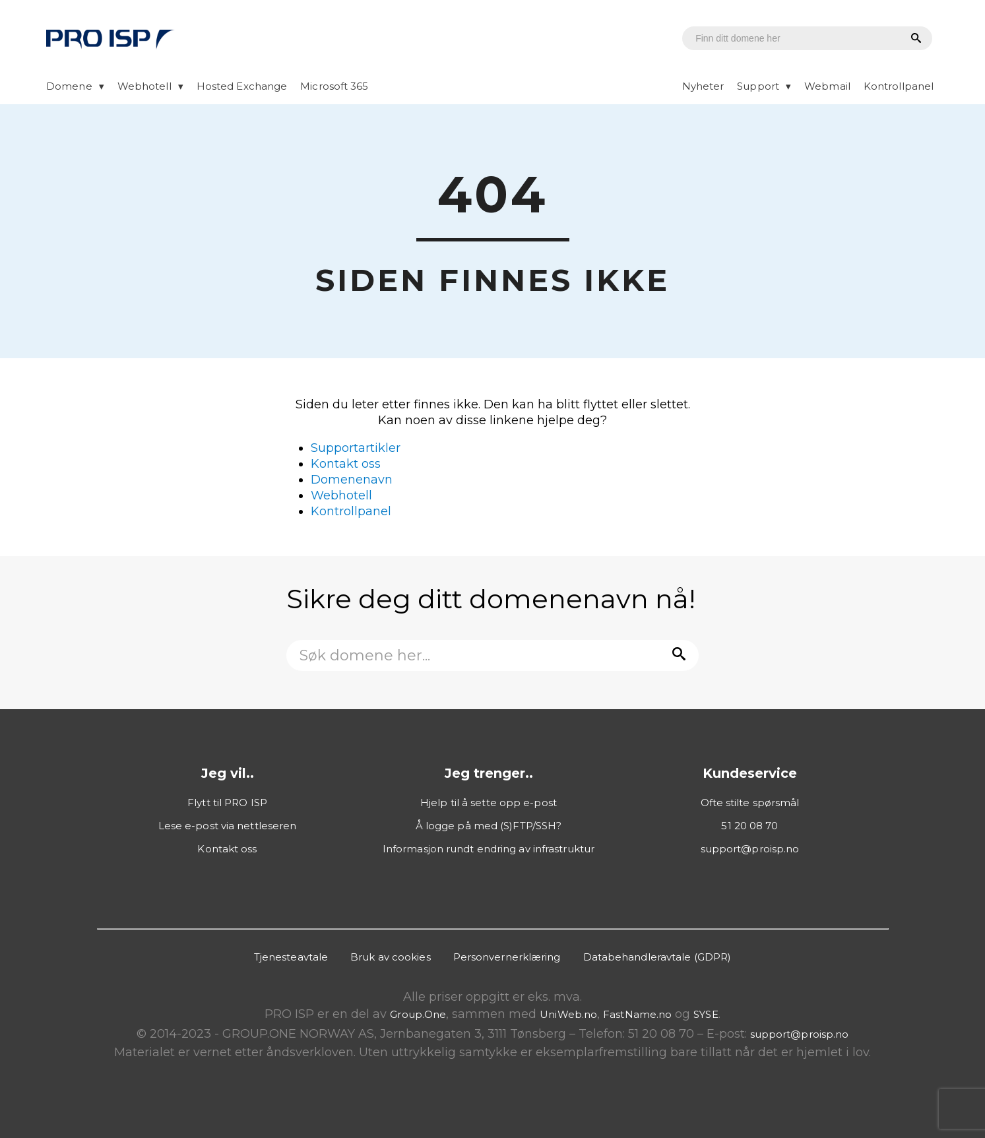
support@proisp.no (750, 848)
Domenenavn (352, 479)
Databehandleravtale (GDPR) (657, 957)
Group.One (418, 1014)
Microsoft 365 (334, 86)
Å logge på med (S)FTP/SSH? (489, 825)
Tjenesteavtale (291, 957)
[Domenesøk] (784, 38)
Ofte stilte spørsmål (750, 802)
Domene (69, 86)
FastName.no (637, 1014)
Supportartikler (355, 448)
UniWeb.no (568, 1014)
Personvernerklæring (507, 957)
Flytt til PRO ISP (227, 802)
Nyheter (703, 86)
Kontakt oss (346, 464)
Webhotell (144, 86)
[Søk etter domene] (914, 38)
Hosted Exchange (242, 86)
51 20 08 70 (749, 825)
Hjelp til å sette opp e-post (488, 802)
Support (758, 86)
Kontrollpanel (899, 86)
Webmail (827, 86)
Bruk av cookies (390, 957)
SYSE (705, 1014)
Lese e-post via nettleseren (227, 825)
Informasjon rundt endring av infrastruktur (488, 848)
